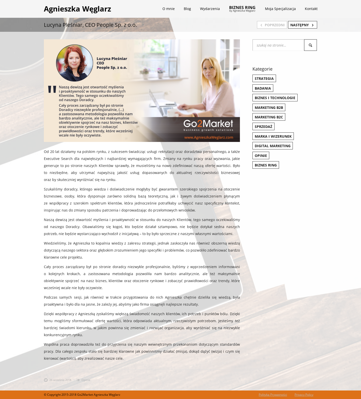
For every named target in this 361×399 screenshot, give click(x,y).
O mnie (168, 8)
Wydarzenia (210, 8)
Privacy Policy (304, 394)
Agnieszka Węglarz (77, 9)
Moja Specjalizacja (280, 8)
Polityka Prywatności (273, 394)
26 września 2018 (57, 380)
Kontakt (311, 8)
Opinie (85, 380)
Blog (187, 8)
